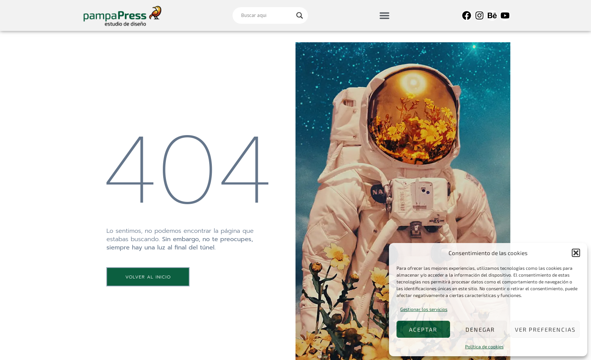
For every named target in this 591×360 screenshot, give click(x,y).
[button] (576, 253)
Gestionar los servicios (423, 309)
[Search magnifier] (299, 15)
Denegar (480, 329)
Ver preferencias (545, 329)
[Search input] (266, 15)
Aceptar (423, 329)
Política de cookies (484, 346)
